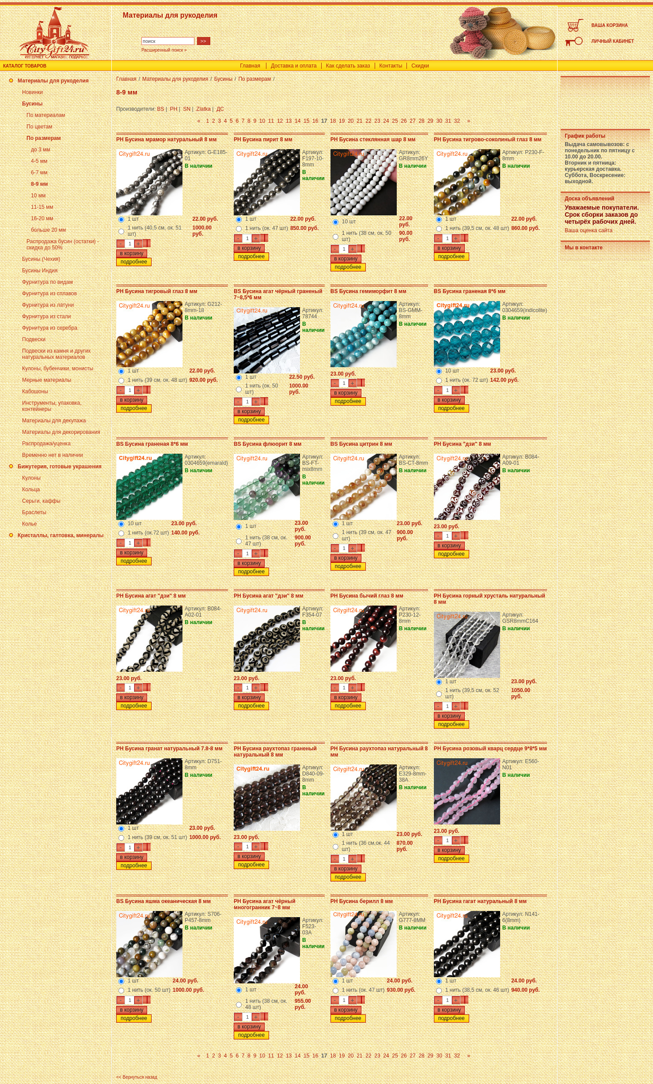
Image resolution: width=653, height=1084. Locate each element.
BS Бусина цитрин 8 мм (361, 444)
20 (350, 121)
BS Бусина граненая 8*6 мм (469, 291)
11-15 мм (42, 207)
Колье (29, 524)
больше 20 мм (48, 230)
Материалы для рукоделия (53, 81)
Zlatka (203, 109)
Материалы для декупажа (54, 421)
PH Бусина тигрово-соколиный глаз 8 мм (488, 139)
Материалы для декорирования (61, 432)
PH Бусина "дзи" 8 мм (462, 444)
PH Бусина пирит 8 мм (263, 139)
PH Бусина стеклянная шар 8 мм (373, 139)
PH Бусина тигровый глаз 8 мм (156, 291)
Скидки (420, 66)
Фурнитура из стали (46, 316)
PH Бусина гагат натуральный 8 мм (480, 901)
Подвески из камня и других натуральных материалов (56, 354)
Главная (250, 66)
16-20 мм (42, 218)
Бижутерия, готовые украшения (60, 466)
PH (174, 109)
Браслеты (34, 512)
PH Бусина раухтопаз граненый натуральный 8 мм (275, 751)
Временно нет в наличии (52, 455)
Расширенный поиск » (164, 50)
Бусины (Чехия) (41, 259)
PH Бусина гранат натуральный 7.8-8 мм (169, 748)
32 (457, 121)
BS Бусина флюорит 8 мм (267, 444)
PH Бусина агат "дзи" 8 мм (151, 596)
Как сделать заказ (348, 66)
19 (342, 121)
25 (395, 121)
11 (271, 121)
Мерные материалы (46, 380)
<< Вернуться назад (136, 1077)
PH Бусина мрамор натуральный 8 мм (166, 139)
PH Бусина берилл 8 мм (361, 901)
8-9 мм (39, 184)
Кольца (31, 489)
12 (280, 121)
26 (403, 121)
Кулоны (31, 478)
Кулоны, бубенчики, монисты (57, 368)
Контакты (391, 66)
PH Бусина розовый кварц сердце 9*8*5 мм (490, 748)
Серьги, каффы (41, 501)
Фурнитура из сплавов (49, 293)
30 (439, 121)
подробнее (134, 262)
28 (421, 121)
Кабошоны (35, 391)
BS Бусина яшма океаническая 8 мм (163, 901)
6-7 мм (39, 172)
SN (187, 109)
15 (306, 121)
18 (333, 121)
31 (448, 121)
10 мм (38, 195)
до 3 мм (40, 150)
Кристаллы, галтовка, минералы (61, 535)
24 (386, 121)
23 (377, 121)
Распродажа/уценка (46, 443)
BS (160, 109)
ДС (220, 109)
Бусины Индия (39, 270)
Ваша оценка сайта (588, 230)
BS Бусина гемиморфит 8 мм (368, 291)
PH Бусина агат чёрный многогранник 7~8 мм (265, 904)
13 (289, 121)
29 (430, 121)
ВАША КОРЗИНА (610, 25)
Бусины (32, 104)
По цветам (39, 127)
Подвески (34, 339)
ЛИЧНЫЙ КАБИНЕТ (613, 41)
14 (297, 121)
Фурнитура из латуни (48, 305)
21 (359, 121)
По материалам (46, 115)
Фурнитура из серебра (49, 328)
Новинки (32, 92)
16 (315, 121)
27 (412, 121)
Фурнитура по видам (47, 282)
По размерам (44, 138)
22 (368, 121)
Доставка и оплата (294, 66)
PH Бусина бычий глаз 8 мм (366, 596)
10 (262, 121)
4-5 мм (39, 161)
